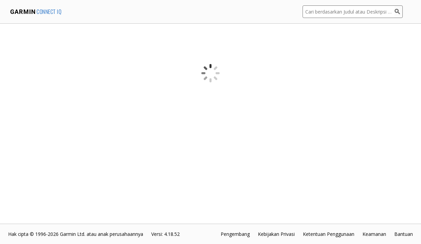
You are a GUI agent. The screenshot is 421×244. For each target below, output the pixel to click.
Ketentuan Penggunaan (328, 234)
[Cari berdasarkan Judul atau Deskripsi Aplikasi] (349, 11)
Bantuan (403, 234)
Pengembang (235, 234)
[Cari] (399, 11)
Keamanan (374, 234)
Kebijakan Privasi (276, 234)
